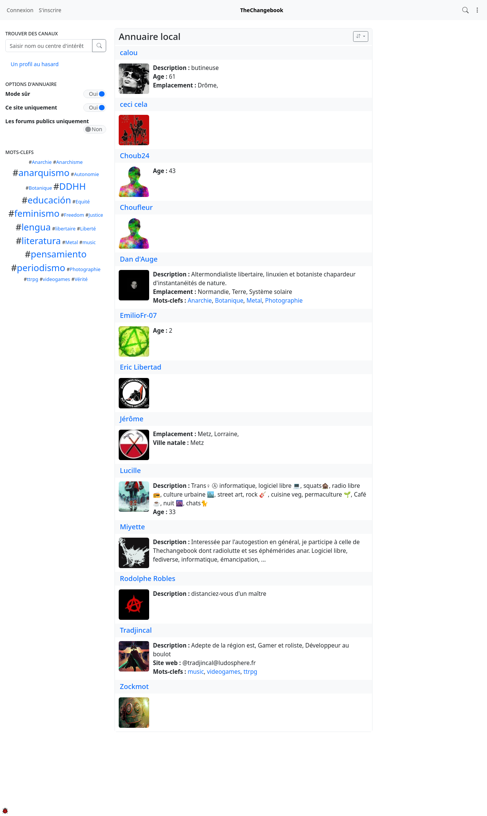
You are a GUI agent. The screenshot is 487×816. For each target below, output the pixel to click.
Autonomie (86, 174)
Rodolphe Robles (147, 578)
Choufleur (136, 207)
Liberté (88, 228)
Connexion (20, 10)
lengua (36, 227)
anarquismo (43, 173)
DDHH (72, 186)
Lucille (130, 470)
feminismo (36, 213)
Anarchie (42, 162)
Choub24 (135, 155)
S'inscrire (50, 10)
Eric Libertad (140, 366)
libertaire (65, 228)
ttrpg (32, 279)
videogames (56, 279)
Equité (82, 201)
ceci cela (134, 104)
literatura (41, 241)
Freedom (74, 215)
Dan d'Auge (139, 259)
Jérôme (131, 418)
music (89, 242)
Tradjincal (136, 630)
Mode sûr (17, 93)
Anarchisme (69, 162)
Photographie (85, 269)
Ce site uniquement (31, 107)
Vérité (81, 279)
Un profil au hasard (35, 64)
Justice (96, 215)
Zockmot (134, 686)
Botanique (40, 188)
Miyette (132, 526)
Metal (71, 242)
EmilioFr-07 (138, 315)
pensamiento (59, 254)
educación (49, 200)
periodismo (41, 268)
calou (129, 52)
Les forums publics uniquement (47, 121)
